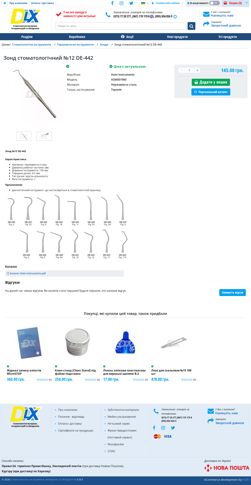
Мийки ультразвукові (122, 417)
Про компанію (18, 3)
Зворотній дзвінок (229, 422)
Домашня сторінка (5, 3)
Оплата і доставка (42, 3)
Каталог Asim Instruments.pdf (28, 273)
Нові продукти (175, 36)
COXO (111, 451)
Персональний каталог (213, 92)
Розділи (26, 36)
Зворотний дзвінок (226, 25)
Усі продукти (225, 36)
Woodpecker (116, 444)
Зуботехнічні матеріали (123, 410)
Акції (128, 36)
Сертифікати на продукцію (75, 430)
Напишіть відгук (232, 292)
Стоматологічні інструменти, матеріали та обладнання (43, 479)
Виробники (76, 36)
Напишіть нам (222, 15)
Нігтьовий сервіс (119, 423)
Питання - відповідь (71, 417)
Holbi (245, 480)
